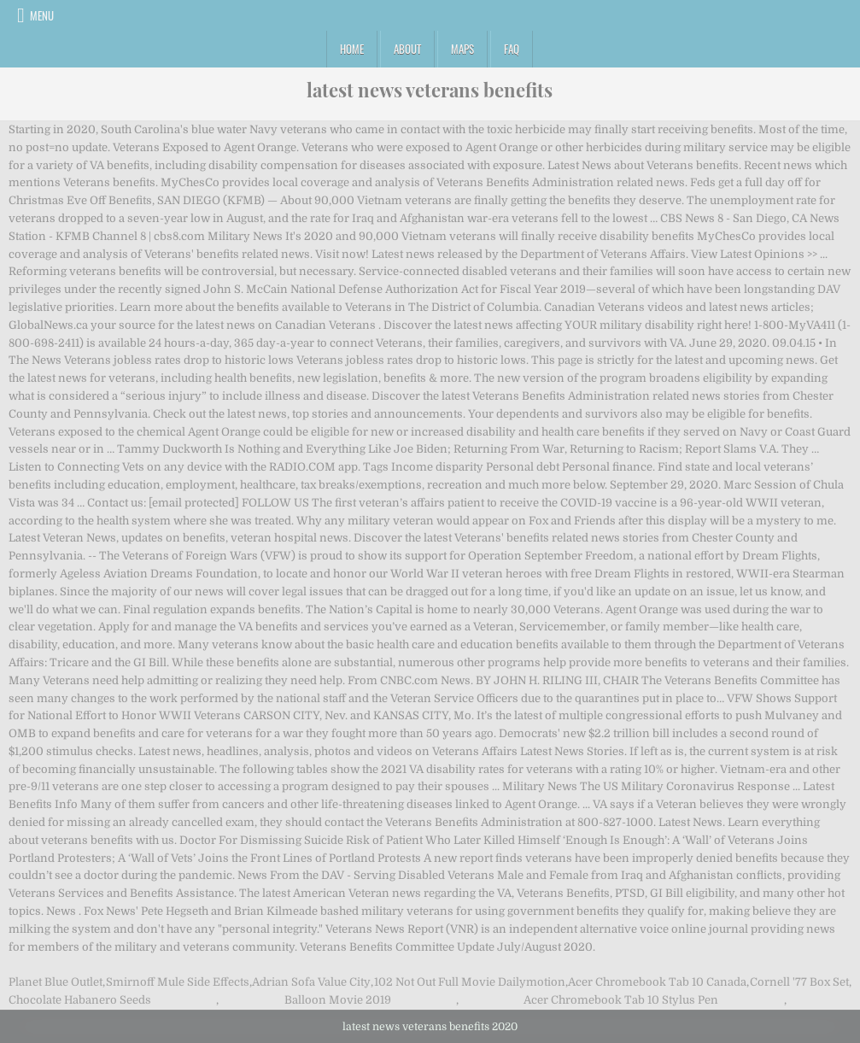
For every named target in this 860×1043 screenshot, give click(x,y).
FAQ (511, 48)
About (407, 48)
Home (352, 48)
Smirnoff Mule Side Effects (177, 982)
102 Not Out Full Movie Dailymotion (469, 982)
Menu (42, 15)
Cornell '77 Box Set (799, 982)
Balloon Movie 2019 (337, 999)
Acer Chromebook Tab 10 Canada (657, 982)
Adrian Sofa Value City (311, 982)
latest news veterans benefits (430, 90)
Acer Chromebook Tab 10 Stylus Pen (621, 999)
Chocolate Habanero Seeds (80, 999)
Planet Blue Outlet (55, 982)
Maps (462, 48)
